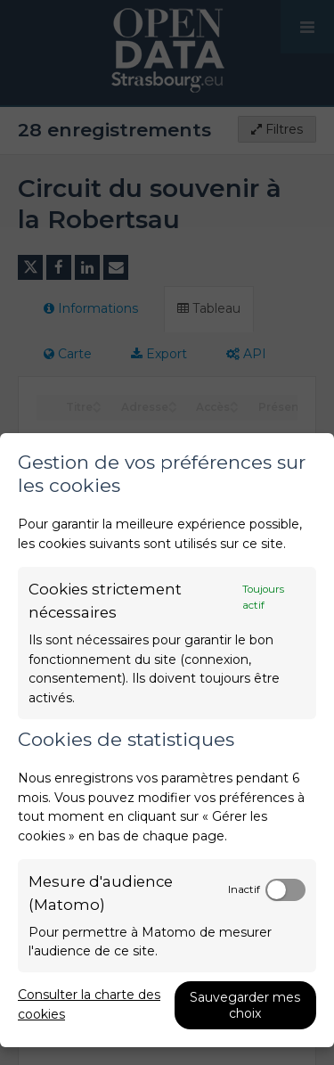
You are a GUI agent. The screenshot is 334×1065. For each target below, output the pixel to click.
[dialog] (167, 740)
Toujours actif (263, 597)
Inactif (244, 889)
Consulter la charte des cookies (89, 1004)
